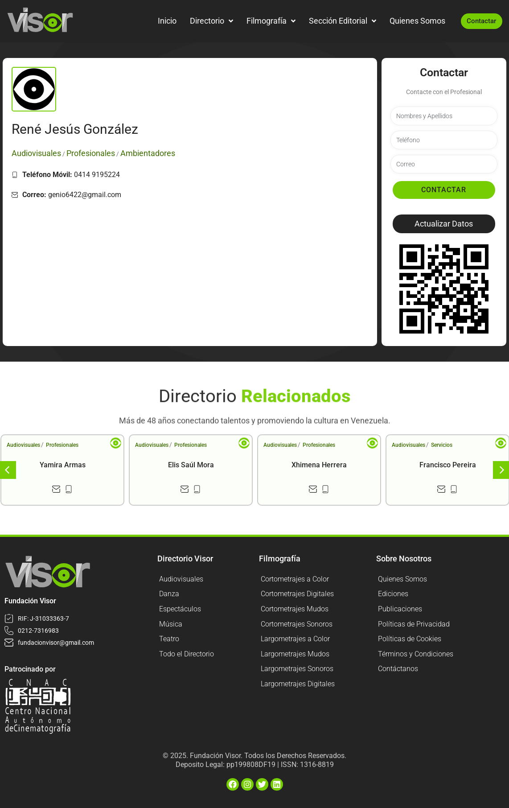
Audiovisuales (23, 445)
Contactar (443, 190)
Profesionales (62, 445)
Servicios (441, 445)
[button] (444, 223)
